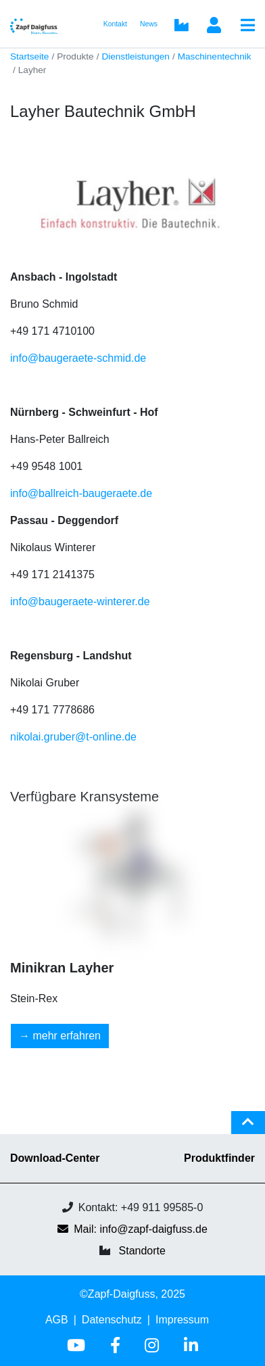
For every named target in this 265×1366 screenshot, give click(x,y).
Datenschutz (112, 1319)
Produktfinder (219, 1158)
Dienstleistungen (135, 56)
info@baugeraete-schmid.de (78, 358)
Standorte (142, 1250)
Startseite (29, 56)
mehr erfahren (66, 1035)
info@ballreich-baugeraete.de (81, 493)
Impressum (182, 1319)
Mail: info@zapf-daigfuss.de (132, 1229)
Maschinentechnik (214, 56)
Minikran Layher (62, 967)
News (149, 24)
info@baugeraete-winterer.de (80, 601)
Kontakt (115, 24)
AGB (56, 1319)
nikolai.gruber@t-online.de (73, 737)
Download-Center (54, 1158)
